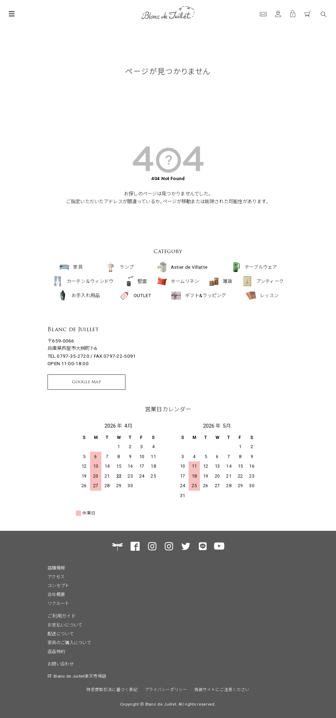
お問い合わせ (60, 664)
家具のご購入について (69, 642)
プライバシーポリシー (166, 689)
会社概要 (56, 594)
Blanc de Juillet (73, 329)
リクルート (58, 603)
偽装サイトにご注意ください (222, 689)
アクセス (56, 576)
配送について (60, 633)
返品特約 (56, 651)
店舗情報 (56, 567)
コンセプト (58, 585)
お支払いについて (64, 625)
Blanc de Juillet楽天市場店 (80, 676)
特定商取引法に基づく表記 (112, 689)
